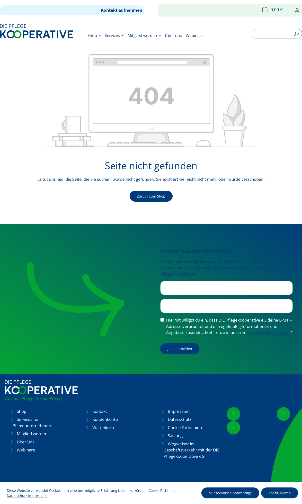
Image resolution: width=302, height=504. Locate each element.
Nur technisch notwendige (230, 493)
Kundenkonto (105, 419)
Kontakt (99, 411)
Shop (21, 411)
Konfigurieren (279, 493)
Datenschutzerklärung (267, 332)
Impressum (179, 411)
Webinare (26, 450)
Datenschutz (179, 419)
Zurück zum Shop (151, 196)
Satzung (175, 435)
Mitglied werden (32, 433)
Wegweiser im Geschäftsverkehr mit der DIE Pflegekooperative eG (191, 450)
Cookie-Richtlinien (185, 427)
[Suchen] (296, 33)
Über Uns (26, 442)
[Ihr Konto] (297, 10)
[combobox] (271, 33)
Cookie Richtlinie (162, 490)
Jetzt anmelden (180, 348)
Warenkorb (103, 427)
